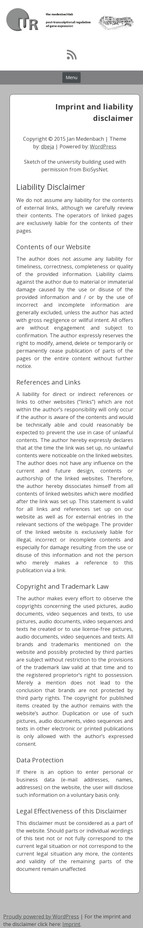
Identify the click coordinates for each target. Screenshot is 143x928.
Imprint (71, 924)
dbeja (47, 146)
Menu (71, 77)
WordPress (103, 146)
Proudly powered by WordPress (41, 916)
